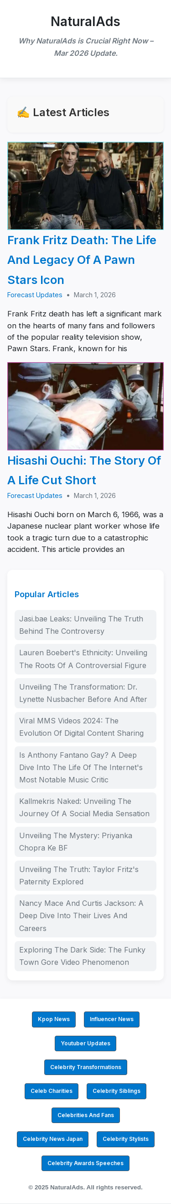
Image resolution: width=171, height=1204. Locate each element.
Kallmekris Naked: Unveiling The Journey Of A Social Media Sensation (84, 807)
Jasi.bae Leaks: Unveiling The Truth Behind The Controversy (81, 625)
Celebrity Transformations (85, 1067)
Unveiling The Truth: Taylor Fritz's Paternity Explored (79, 875)
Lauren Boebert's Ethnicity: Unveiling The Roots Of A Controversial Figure (83, 658)
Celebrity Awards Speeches (85, 1163)
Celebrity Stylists (126, 1138)
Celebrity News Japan (53, 1138)
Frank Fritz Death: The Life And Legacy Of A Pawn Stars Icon (81, 260)
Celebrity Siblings (116, 1090)
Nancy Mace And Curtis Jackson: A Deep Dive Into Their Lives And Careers (81, 915)
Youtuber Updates (85, 1043)
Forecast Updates (34, 295)
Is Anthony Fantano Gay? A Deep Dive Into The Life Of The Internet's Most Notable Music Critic (81, 767)
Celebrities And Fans (85, 1115)
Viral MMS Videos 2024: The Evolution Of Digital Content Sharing (81, 727)
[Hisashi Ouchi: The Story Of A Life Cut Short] (85, 406)
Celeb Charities (52, 1090)
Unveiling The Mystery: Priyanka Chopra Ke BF (75, 841)
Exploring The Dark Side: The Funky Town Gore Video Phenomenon (82, 956)
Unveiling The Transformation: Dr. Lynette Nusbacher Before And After (83, 693)
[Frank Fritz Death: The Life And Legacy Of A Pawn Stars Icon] (85, 186)
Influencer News (112, 1019)
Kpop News (54, 1019)
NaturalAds (85, 21)
